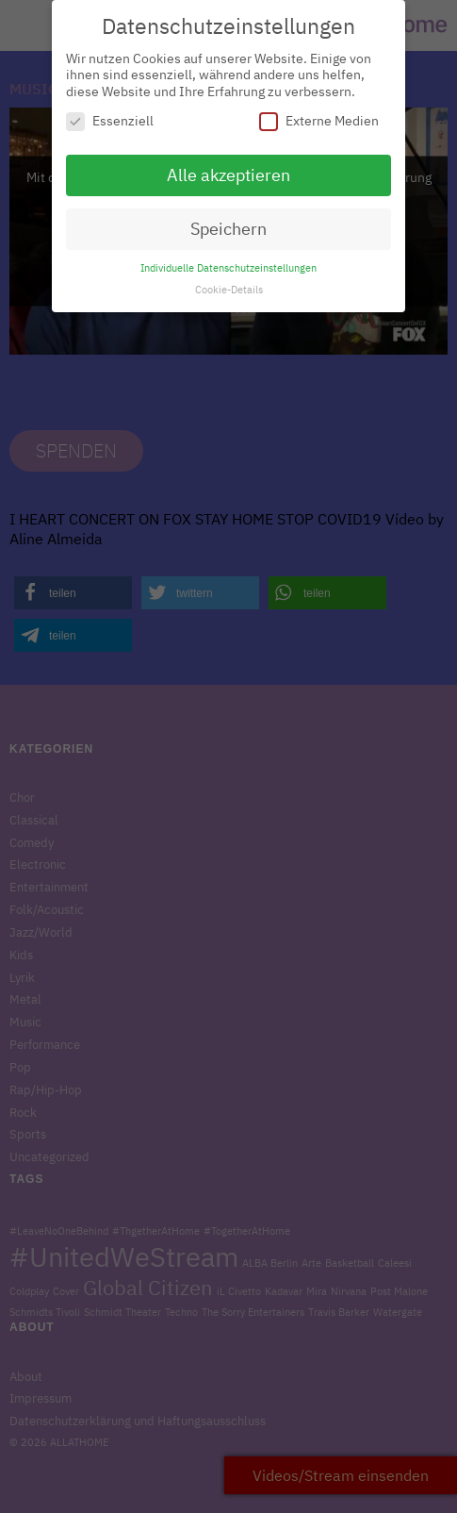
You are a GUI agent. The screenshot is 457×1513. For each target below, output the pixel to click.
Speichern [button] (228, 221)
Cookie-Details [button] (229, 282)
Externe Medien (319, 114)
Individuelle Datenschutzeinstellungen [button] (228, 260)
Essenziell (110, 114)
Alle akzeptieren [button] (228, 167)
